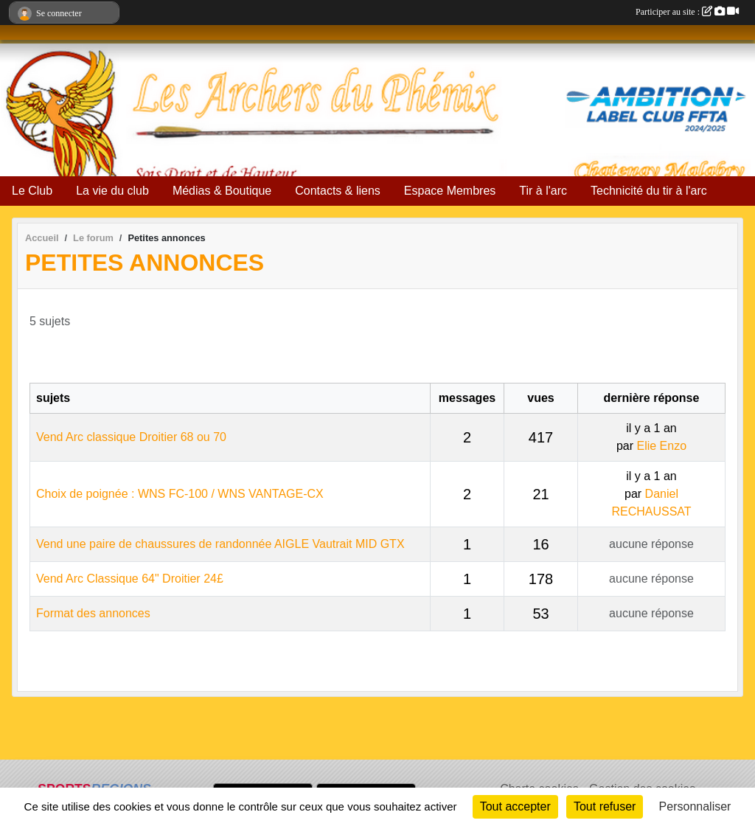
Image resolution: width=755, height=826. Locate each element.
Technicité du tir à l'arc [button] (649, 190)
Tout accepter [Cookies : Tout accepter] (515, 806)
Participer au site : (687, 12)
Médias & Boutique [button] (222, 190)
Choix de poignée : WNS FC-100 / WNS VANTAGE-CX (180, 493)
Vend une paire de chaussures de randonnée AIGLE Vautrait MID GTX (220, 544)
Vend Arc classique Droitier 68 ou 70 (131, 437)
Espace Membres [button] (450, 190)
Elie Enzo (661, 446)
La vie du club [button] (112, 190)
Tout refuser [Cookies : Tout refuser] (605, 806)
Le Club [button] (32, 190)
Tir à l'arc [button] (543, 190)
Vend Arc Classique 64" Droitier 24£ (129, 578)
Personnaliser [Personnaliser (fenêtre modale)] (695, 806)
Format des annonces (93, 613)
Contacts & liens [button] (337, 190)
